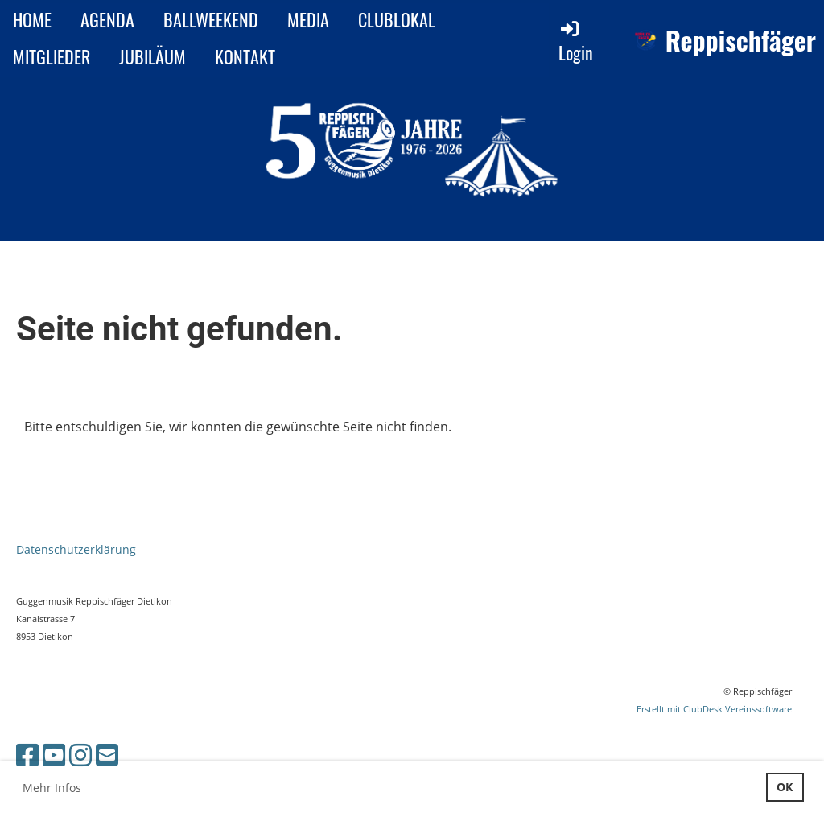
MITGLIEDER (51, 56)
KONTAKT (245, 56)
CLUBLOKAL (396, 19)
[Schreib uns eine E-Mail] (107, 754)
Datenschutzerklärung (76, 549)
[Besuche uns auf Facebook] (27, 754)
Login (575, 41)
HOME (32, 19)
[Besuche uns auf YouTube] (54, 754)
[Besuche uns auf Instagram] (80, 754)
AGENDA (107, 19)
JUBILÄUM (152, 56)
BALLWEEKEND (210, 19)
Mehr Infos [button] (52, 787)
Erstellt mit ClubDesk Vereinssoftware (714, 709)
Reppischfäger (740, 41)
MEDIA (308, 19)
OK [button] (785, 786)
